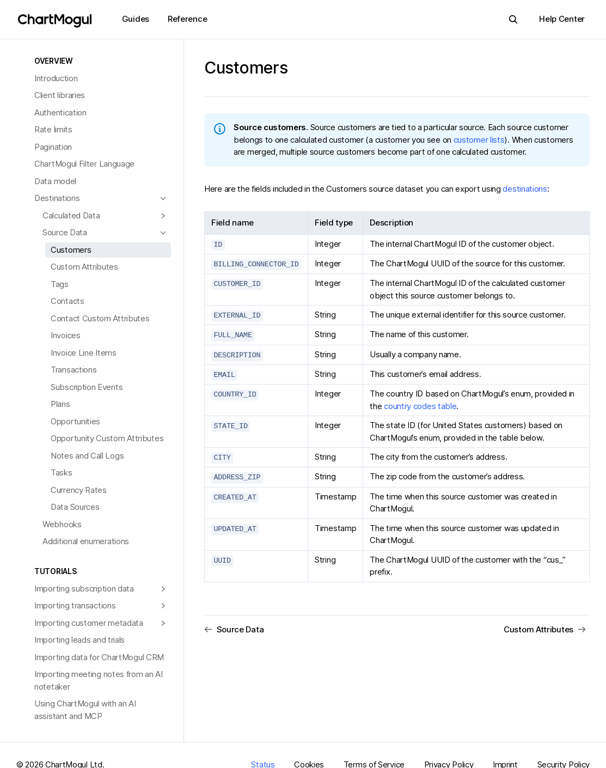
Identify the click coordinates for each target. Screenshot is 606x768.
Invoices (66, 335)
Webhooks (62, 524)
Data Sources (75, 507)
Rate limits (53, 129)
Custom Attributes (84, 266)
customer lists (479, 140)
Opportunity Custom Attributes (107, 438)
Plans (60, 404)
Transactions (73, 369)
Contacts (67, 301)
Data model (55, 181)
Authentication (60, 112)
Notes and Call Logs (87, 455)
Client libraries (59, 95)
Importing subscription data (84, 588)
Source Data (64, 232)
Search (510, 19)
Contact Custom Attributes (100, 318)
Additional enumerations (85, 541)
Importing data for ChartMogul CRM (99, 657)
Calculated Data (71, 215)
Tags (60, 284)
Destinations (56, 198)
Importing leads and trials (79, 640)
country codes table (420, 403)
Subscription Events (87, 387)
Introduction (55, 78)
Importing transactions (74, 605)
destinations (525, 189)
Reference (187, 19)
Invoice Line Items (84, 353)
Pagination (53, 147)
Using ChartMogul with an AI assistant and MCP (85, 709)
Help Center (562, 19)
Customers (71, 250)
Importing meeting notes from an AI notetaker (98, 680)
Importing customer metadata (88, 623)
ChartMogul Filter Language (84, 164)
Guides (135, 19)
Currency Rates (79, 490)
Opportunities (75, 421)
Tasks (61, 472)
